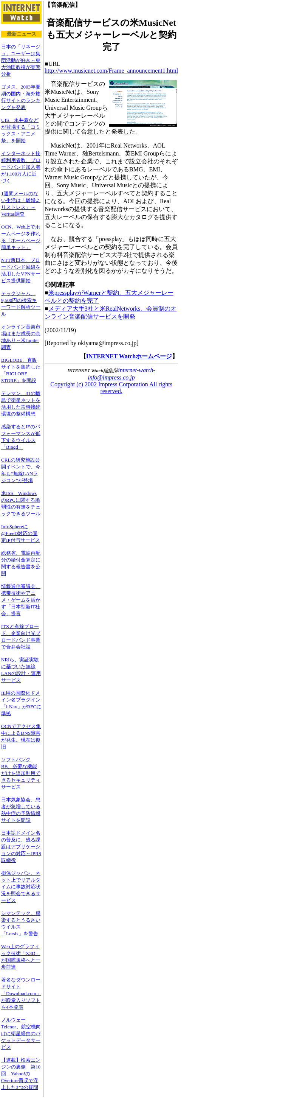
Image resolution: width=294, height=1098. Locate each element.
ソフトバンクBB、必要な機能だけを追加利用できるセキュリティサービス (20, 773)
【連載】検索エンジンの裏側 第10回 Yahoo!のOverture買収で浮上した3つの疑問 (20, 1073)
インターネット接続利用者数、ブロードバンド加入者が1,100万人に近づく (20, 167)
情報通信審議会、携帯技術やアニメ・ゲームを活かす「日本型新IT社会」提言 (20, 599)
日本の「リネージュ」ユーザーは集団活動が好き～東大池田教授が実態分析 (20, 60)
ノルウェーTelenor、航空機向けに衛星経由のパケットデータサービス (21, 1033)
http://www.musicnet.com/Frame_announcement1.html (111, 70)
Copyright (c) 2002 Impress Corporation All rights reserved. (111, 387)
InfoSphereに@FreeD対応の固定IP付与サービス (20, 533)
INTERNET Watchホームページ (129, 356)
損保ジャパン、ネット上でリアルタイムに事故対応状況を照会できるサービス (20, 886)
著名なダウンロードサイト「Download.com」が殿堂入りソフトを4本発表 (21, 993)
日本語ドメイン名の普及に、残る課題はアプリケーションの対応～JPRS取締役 (21, 846)
